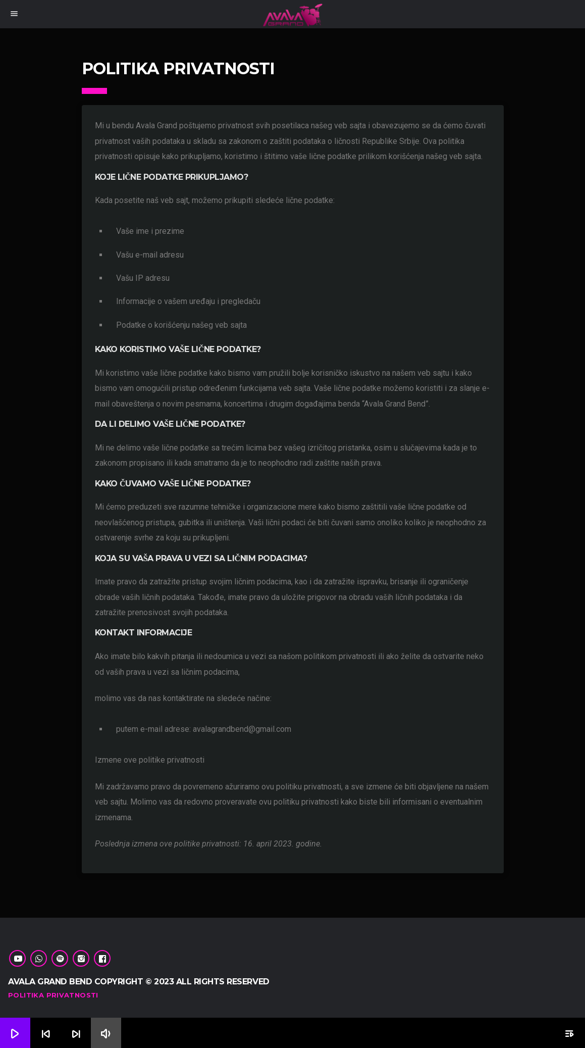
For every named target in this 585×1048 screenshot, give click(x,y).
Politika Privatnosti (53, 995)
